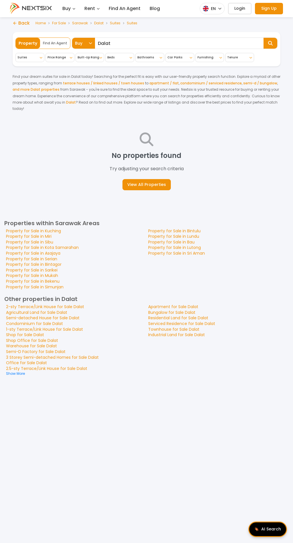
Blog (155, 8)
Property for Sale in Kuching (33, 231)
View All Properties (146, 184)
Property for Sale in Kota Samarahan (42, 247)
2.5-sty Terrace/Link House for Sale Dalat (46, 368)
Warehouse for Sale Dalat (31, 346)
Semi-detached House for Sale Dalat (43, 318)
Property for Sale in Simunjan (35, 287)
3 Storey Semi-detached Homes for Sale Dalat (52, 357)
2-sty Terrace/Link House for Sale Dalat (45, 307)
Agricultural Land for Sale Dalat (36, 312)
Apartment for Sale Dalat (173, 307)
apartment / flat (164, 83)
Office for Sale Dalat (26, 363)
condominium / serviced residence (211, 83)
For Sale (59, 23)
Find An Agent (124, 8)
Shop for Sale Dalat (25, 335)
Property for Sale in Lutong (174, 247)
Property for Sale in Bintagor (34, 264)
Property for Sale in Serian (31, 259)
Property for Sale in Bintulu (174, 231)
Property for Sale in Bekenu (33, 281)
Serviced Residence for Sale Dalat (181, 323)
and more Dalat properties (36, 89)
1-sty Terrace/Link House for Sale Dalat (44, 329)
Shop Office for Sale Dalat (32, 340)
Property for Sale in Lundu (173, 236)
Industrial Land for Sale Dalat (176, 335)
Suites (115, 23)
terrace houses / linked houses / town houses (103, 83)
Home (40, 23)
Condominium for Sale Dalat (34, 323)
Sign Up (269, 8)
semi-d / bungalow (260, 83)
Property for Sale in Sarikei (32, 270)
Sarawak (80, 23)
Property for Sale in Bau (171, 242)
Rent (92, 8)
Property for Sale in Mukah (32, 275)
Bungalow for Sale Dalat (171, 312)
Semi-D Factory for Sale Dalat (36, 351)
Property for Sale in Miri (29, 236)
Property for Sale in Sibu (29, 242)
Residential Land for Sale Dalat (178, 318)
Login (239, 8)
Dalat (99, 23)
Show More (15, 373)
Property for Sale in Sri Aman (176, 253)
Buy (68, 8)
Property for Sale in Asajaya (33, 253)
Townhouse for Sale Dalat (173, 329)
